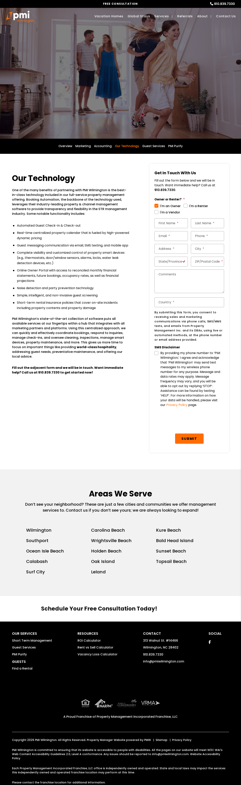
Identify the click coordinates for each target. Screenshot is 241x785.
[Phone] (207, 236)
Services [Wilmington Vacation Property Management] (161, 16)
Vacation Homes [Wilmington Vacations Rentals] (108, 16)
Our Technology (127, 146)
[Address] (171, 249)
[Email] (171, 236)
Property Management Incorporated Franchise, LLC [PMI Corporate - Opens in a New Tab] (137, 716)
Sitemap (161, 740)
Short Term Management (32, 640)
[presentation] (189, 421)
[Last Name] (207, 223)
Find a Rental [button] (22, 668)
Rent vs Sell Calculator (95, 647)
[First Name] (171, 223)
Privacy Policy (176, 405)
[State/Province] (171, 262)
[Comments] (189, 281)
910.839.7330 (224, 4)
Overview (65, 146)
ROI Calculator (89, 640)
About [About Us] (202, 16)
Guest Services (153, 146)
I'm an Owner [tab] (170, 206)
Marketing (83, 146)
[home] (20, 17)
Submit (189, 438)
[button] (210, 642)
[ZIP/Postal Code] (207, 262)
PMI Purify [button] (19, 654)
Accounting (103, 146)
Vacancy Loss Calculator (97, 654)
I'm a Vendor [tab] (170, 212)
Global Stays (139, 16)
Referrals (185, 16)
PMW (147, 740)
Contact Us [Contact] (226, 16)
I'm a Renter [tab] (198, 206)
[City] (207, 249)
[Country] (189, 302)
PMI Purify (175, 146)
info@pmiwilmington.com (163, 661)
